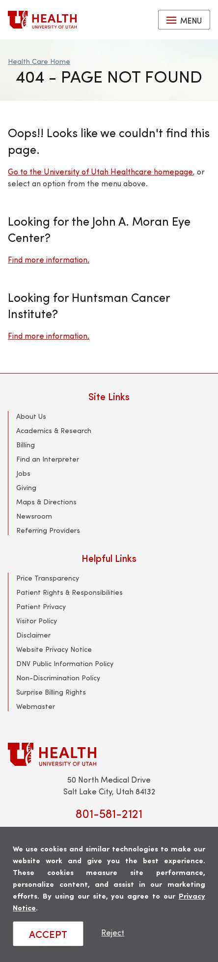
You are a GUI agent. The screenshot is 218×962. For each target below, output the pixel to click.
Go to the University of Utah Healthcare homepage (100, 171)
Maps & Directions (46, 501)
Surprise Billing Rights (51, 692)
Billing (25, 444)
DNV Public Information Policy (64, 663)
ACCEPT (48, 933)
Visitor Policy (36, 620)
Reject (112, 932)
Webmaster (35, 706)
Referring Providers (48, 530)
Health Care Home (39, 61)
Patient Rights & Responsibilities (69, 592)
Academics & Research (53, 430)
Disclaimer (33, 635)
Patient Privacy (41, 606)
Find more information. (48, 259)
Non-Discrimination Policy (58, 677)
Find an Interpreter (47, 459)
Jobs (23, 473)
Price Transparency (47, 578)
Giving (26, 487)
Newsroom (34, 516)
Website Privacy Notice (54, 649)
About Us (31, 416)
